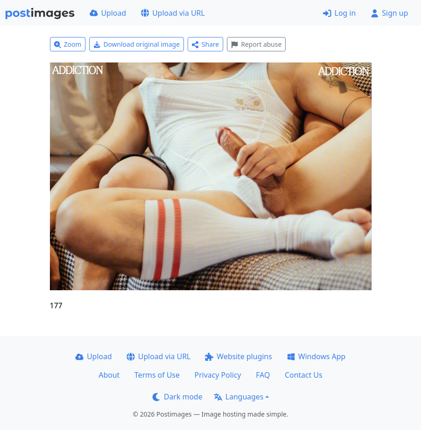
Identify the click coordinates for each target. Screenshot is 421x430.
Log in (339, 13)
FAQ (263, 375)
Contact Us (303, 375)
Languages (238, 397)
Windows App (316, 356)
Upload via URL (173, 13)
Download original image (136, 44)
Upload (108, 13)
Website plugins (238, 356)
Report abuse (256, 44)
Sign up (389, 13)
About (108, 375)
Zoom (68, 44)
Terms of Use (157, 375)
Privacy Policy (218, 375)
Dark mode (177, 397)
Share (205, 44)
